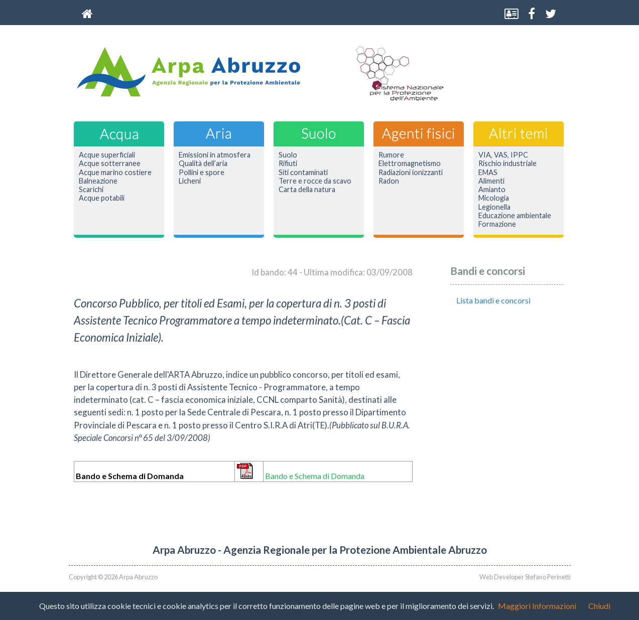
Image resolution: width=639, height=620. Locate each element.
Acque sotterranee (110, 163)
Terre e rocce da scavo (315, 181)
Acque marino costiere (115, 172)
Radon (388, 181)
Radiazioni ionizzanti (410, 172)
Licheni (190, 181)
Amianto (491, 189)
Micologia (493, 198)
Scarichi (91, 189)
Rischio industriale (507, 163)
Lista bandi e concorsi (493, 300)
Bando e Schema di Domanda (314, 476)
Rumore (391, 155)
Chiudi (599, 605)
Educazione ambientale (514, 215)
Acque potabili (101, 198)
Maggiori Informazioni (537, 605)
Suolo (288, 155)
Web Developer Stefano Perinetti (525, 577)
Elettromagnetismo (409, 163)
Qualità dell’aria (203, 163)
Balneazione (98, 181)
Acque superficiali (107, 155)
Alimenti (491, 181)
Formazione (497, 224)
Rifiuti (288, 163)
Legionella (494, 207)
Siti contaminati (303, 172)
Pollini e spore (201, 172)
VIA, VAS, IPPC (503, 155)
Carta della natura (307, 189)
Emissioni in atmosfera (214, 155)
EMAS (487, 172)
